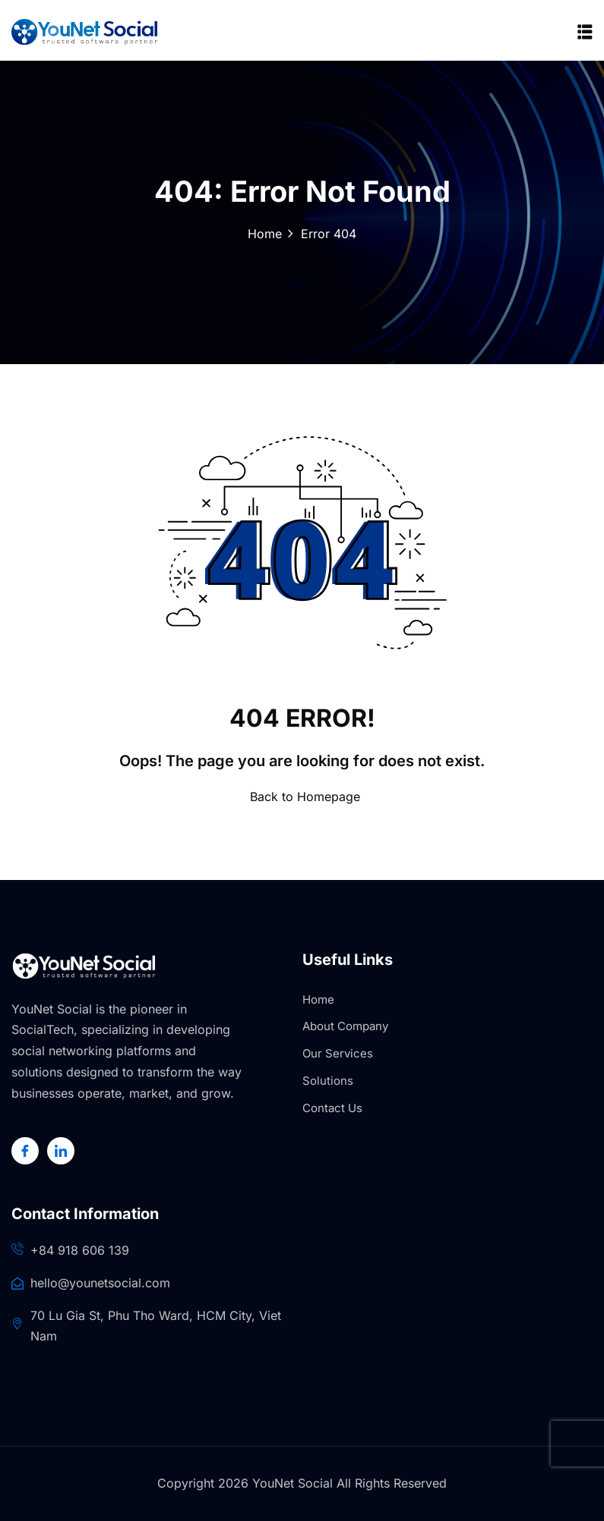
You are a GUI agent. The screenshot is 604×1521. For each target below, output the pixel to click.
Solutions (327, 1080)
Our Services (337, 1053)
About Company (345, 1026)
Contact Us (332, 1108)
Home (265, 233)
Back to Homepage (302, 796)
